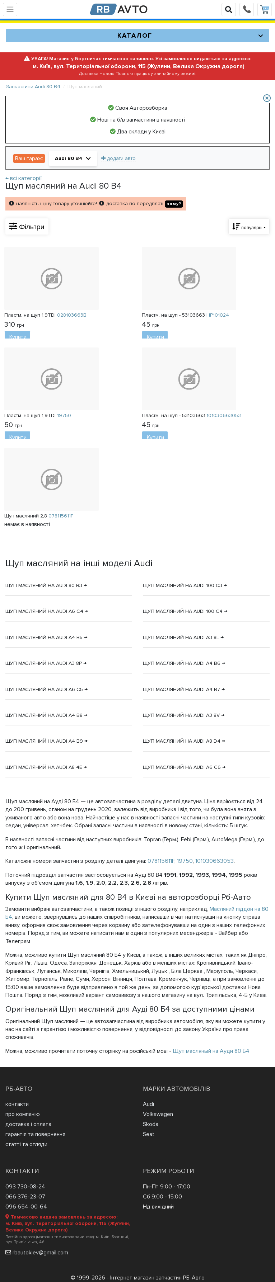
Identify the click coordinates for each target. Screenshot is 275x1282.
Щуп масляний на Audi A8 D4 (181, 741)
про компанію (22, 1114)
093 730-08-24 (25, 1186)
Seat (148, 1134)
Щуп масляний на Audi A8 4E (43, 767)
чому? (174, 204)
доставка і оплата (28, 1124)
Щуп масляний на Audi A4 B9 (44, 741)
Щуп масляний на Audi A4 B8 (44, 715)
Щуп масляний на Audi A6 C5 (44, 689)
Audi (148, 1104)
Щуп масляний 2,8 (38, 516)
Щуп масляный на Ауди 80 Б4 (211, 1051)
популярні (247, 226)
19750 (185, 861)
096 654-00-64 (26, 1206)
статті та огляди (26, 1144)
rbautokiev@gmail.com (40, 1252)
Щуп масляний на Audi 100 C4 (183, 611)
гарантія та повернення (35, 1134)
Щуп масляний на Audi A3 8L (181, 637)
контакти (17, 1104)
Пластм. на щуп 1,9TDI (45, 315)
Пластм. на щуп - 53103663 (185, 315)
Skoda (150, 1124)
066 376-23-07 (25, 1196)
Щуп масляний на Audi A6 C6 (182, 767)
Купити (18, 337)
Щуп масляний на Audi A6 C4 (44, 611)
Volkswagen (158, 1114)
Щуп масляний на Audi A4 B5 (44, 637)
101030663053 (214, 861)
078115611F (161, 861)
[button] (73, 158)
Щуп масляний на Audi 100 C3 (182, 585)
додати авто (118, 158)
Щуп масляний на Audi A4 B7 (181, 689)
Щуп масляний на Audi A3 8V (181, 715)
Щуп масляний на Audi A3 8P (43, 663)
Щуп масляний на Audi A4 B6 (181, 663)
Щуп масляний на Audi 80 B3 (43, 585)
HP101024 (217, 315)
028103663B (72, 315)
